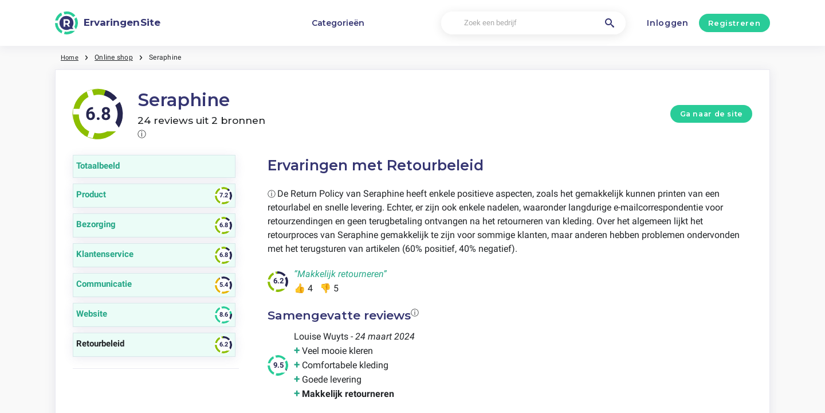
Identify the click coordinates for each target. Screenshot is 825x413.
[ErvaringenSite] (107, 23)
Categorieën (338, 23)
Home (70, 57)
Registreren (734, 23)
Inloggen (668, 23)
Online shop (115, 57)
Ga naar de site (711, 114)
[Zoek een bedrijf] (533, 23)
